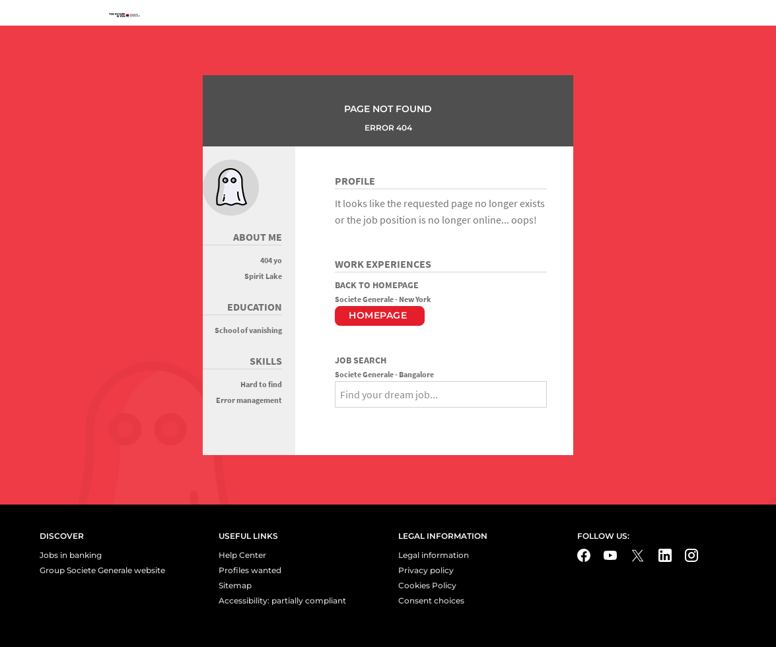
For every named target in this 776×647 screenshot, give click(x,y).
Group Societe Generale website (102, 570)
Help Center (242, 555)
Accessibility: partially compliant (282, 600)
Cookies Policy (427, 585)
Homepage (378, 315)
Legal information (433, 555)
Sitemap (235, 585)
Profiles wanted (250, 570)
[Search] (345, 418)
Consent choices (431, 600)
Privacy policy (426, 570)
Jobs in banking (71, 555)
